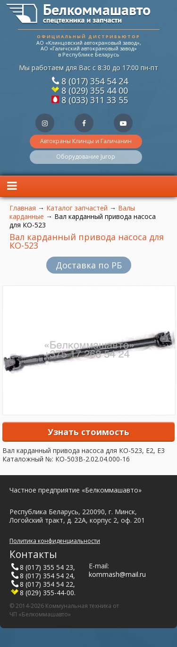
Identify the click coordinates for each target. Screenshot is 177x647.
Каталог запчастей (77, 207)
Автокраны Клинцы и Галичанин (86, 141)
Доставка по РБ (89, 265)
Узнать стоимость (88, 431)
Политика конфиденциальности (54, 541)
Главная (22, 207)
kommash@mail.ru (117, 574)
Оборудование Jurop (85, 157)
